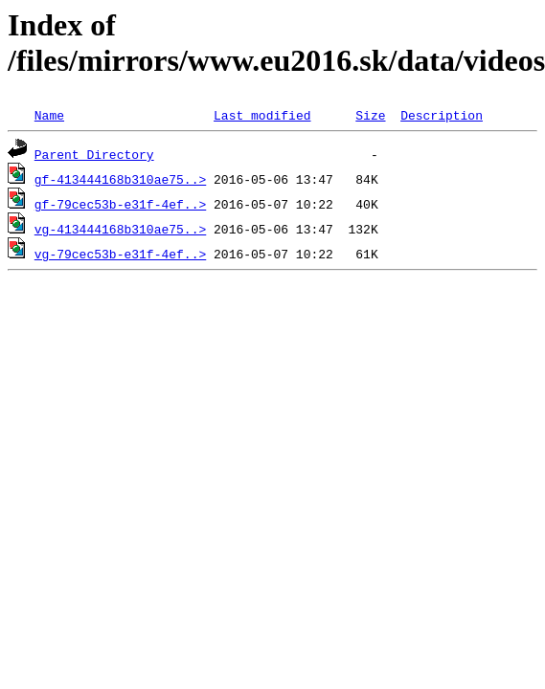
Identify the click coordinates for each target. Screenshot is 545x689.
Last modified (262, 114)
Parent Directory (94, 154)
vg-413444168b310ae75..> (120, 228)
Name (49, 114)
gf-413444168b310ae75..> (120, 179)
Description (441, 114)
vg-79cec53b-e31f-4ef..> (120, 253)
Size (370, 114)
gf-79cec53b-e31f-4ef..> (120, 203)
